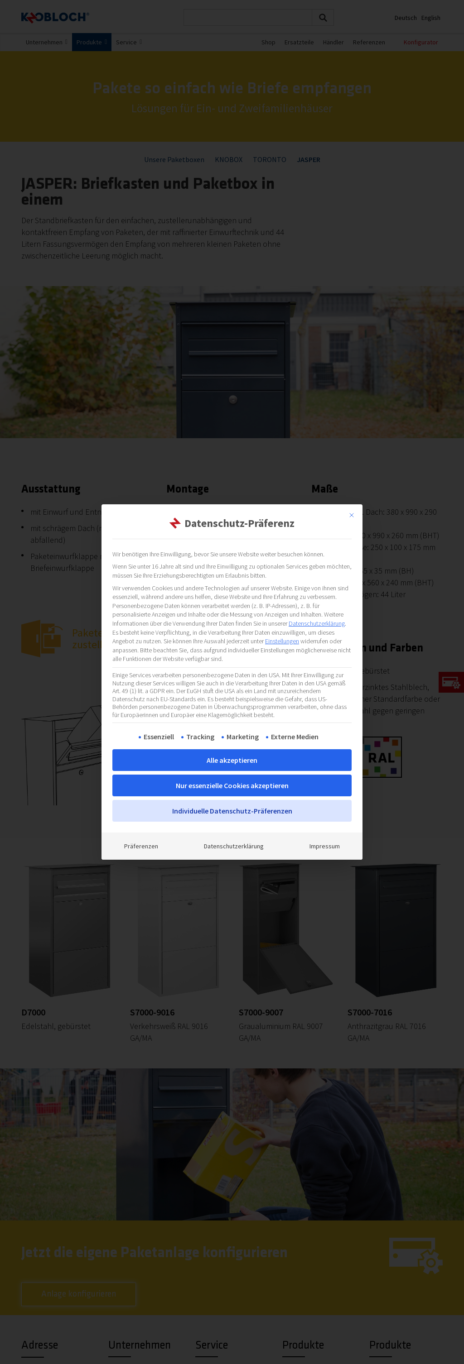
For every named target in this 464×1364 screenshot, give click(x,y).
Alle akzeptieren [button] (232, 760)
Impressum (324, 846)
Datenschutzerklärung (317, 623)
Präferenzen (141, 846)
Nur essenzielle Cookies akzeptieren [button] (232, 785)
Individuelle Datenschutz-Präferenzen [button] (232, 810)
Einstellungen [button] (282, 641)
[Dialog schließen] (351, 515)
